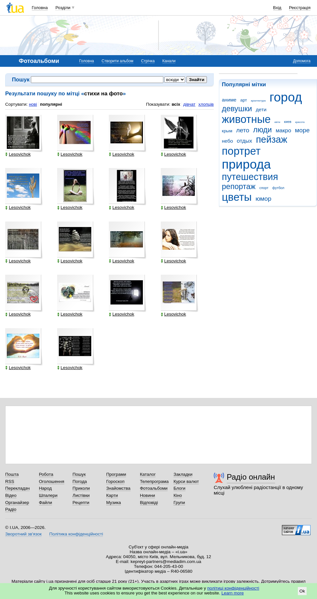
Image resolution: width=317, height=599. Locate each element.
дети (261, 109)
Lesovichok (18, 154)
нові (33, 104)
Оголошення (51, 481)
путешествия (250, 177)
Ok (302, 591)
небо (227, 141)
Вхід (277, 7)
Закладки (182, 474)
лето (242, 130)
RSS (9, 481)
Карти (112, 495)
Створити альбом (117, 61)
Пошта (12, 474)
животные (246, 119)
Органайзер (17, 502)
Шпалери (48, 495)
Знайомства (118, 488)
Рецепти (80, 502)
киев (287, 122)
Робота (46, 474)
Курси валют (186, 481)
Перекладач (17, 488)
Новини (147, 495)
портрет (241, 151)
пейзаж (271, 139)
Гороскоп (115, 481)
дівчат (189, 104)
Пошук (79, 474)
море (302, 130)
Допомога (302, 61)
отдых (244, 141)
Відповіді (149, 502)
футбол (278, 188)
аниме (229, 99)
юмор (264, 198)
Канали (169, 61)
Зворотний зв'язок (23, 534)
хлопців (206, 104)
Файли (45, 502)
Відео (11, 495)
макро (283, 130)
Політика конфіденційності (76, 534)
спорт (264, 188)
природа (246, 164)
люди (262, 130)
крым (227, 130)
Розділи (63, 7)
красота (300, 122)
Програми (116, 474)
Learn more (233, 593)
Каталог (148, 474)
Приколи (81, 488)
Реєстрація (300, 7)
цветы (237, 197)
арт (243, 100)
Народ (45, 488)
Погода (79, 481)
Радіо (10, 509)
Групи (179, 502)
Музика (113, 502)
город (286, 97)
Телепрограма (154, 481)
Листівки (81, 495)
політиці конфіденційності (233, 588)
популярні (51, 104)
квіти (277, 122)
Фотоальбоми (154, 488)
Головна (40, 7)
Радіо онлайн (251, 477)
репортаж (239, 186)
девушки (237, 108)
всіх (175, 104)
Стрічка (148, 61)
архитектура (258, 100)
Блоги (179, 488)
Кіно (177, 495)
